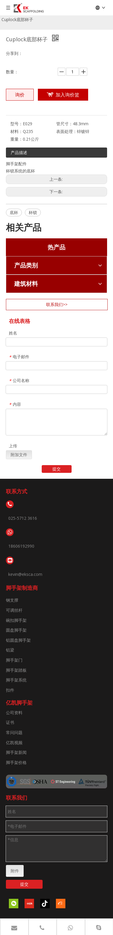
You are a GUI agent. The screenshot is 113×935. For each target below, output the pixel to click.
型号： (16, 123)
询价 (20, 94)
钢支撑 (12, 600)
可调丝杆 (14, 610)
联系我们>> (56, 304)
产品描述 (19, 152)
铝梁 (10, 650)
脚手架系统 (16, 680)
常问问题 (14, 732)
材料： (16, 131)
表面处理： (66, 131)
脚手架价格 (16, 762)
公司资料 (14, 712)
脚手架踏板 (16, 670)
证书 (10, 722)
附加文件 (19, 454)
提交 (56, 469)
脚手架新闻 (16, 752)
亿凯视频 (14, 742)
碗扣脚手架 (16, 620)
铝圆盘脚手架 (18, 640)
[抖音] (45, 903)
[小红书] (29, 903)
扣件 (10, 690)
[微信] (13, 903)
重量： (16, 139)
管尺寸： (64, 123)
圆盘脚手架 (16, 630)
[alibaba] (60, 903)
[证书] (56, 781)
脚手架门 (14, 660)
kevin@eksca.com (25, 574)
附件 (15, 871)
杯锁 (33, 212)
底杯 (14, 212)
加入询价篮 (67, 94)
